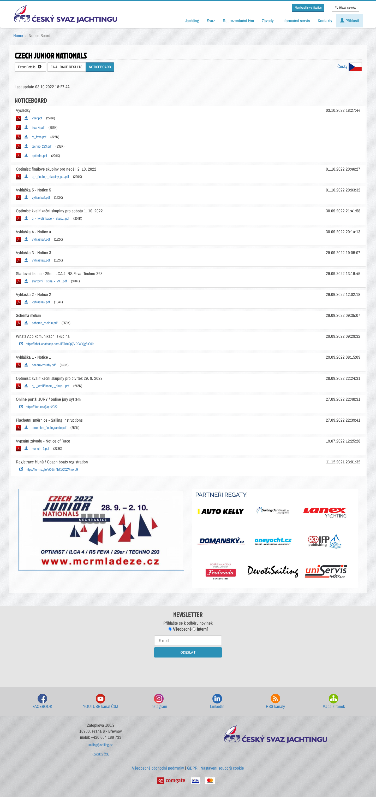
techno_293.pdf (38, 146)
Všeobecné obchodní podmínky (158, 768)
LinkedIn (217, 701)
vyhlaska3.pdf (37, 260)
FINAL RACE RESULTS (66, 67)
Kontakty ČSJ (101, 754)
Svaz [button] (211, 21)
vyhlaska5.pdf (37, 197)
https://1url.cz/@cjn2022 (38, 406)
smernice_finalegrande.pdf (45, 427)
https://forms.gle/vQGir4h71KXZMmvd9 (48, 469)
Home (18, 35)
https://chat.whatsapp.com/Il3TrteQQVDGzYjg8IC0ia (56, 343)
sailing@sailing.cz (100, 744)
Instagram (159, 701)
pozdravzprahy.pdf (40, 365)
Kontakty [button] (325, 21)
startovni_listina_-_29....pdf (46, 281)
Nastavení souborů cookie (222, 768)
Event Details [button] (29, 67)
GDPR (192, 768)
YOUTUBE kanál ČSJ (100, 701)
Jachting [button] (192, 21)
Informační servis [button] (296, 21)
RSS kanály (275, 701)
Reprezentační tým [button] (238, 21)
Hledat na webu (345, 7)
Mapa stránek (334, 701)
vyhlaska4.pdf (37, 239)
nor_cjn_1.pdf (37, 448)
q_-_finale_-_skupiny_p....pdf (47, 176)
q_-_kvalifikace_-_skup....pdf (47, 218)
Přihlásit (349, 21)
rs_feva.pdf (35, 137)
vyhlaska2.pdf (37, 302)
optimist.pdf (36, 155)
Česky (349, 66)
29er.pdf (33, 118)
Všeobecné (180, 629)
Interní (200, 629)
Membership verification (308, 7)
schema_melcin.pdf (41, 323)
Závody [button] (268, 21)
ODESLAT (188, 652)
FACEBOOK (42, 701)
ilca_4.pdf (34, 127)
